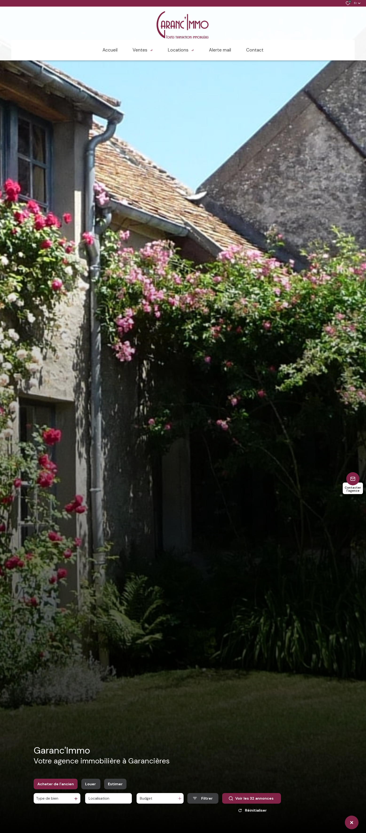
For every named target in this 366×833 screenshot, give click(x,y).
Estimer (115, 784)
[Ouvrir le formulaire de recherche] (202, 798)
